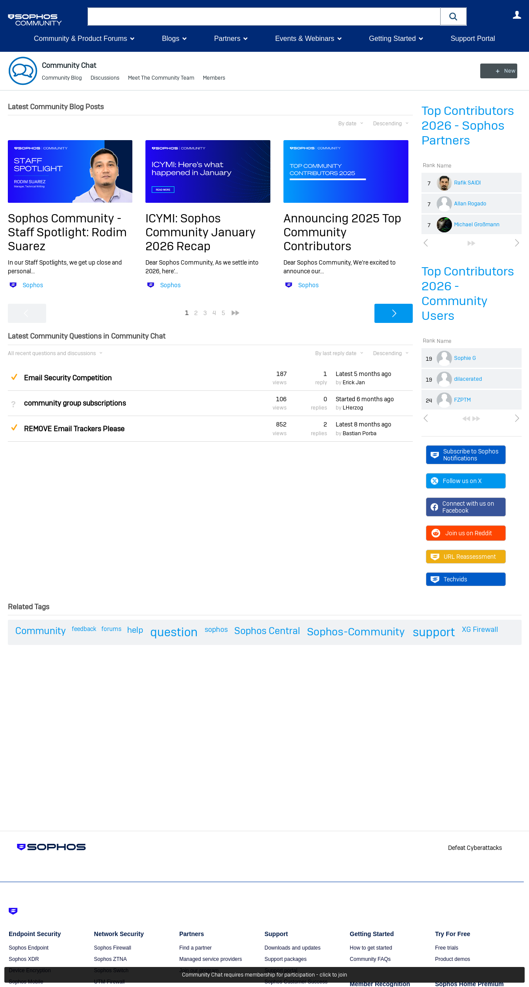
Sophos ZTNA (110, 959)
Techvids (449, 579)
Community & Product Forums (80, 38)
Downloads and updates (292, 948)
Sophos (33, 285)
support (434, 632)
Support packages (285, 959)
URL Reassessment (463, 556)
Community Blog (62, 78)
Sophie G (465, 358)
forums (111, 629)
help (135, 629)
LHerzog (353, 407)
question (174, 632)
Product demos (452, 959)
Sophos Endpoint (28, 948)
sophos (216, 629)
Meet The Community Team (161, 78)
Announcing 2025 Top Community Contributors (342, 232)
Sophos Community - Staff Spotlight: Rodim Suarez (67, 232)
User (517, 14)
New (501, 70)
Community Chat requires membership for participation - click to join (264, 974)
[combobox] (264, 16)
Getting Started (392, 38)
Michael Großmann (476, 224)
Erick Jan (354, 382)
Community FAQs (370, 959)
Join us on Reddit (461, 533)
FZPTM (462, 399)
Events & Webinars (304, 38)
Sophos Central (267, 630)
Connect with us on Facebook (463, 507)
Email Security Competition (68, 378)
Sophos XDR (24, 959)
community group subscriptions (75, 403)
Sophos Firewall (112, 948)
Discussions (105, 78)
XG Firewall (480, 629)
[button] (454, 16)
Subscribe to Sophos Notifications (465, 454)
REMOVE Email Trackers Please (74, 428)
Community (40, 630)
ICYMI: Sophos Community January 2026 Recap (200, 232)
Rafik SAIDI (467, 182)
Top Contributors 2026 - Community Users (467, 293)
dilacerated (468, 379)
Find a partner (195, 948)
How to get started (371, 948)
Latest (363, 374)
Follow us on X (456, 481)
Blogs (170, 38)
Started (365, 399)
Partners (227, 38)
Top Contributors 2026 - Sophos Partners (467, 125)
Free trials (446, 948)
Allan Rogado (470, 203)
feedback (84, 629)
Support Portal (473, 38)
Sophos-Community (356, 631)
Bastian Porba (360, 433)
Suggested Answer (14, 376)
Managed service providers (210, 959)
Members (214, 78)
